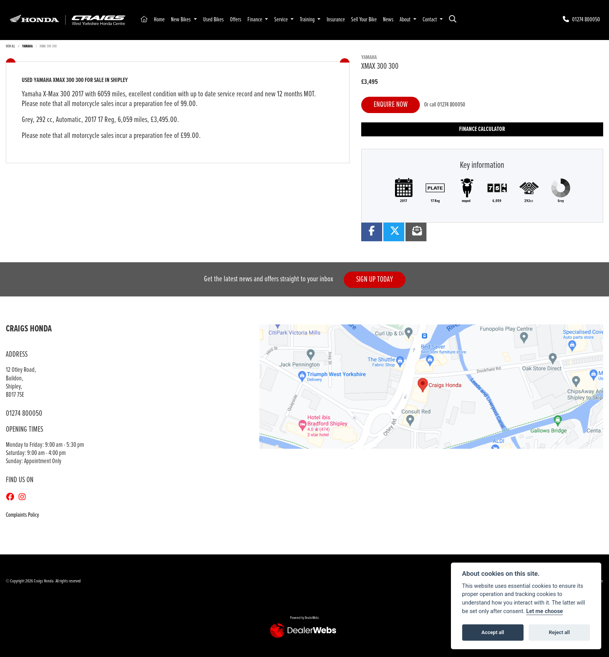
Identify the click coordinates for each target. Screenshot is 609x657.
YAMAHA (27, 46)
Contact (430, 20)
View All (10, 46)
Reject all (559, 632)
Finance (255, 20)
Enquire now (390, 104)
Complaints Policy (22, 515)
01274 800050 (451, 105)
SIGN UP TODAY (374, 279)
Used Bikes (213, 20)
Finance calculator (482, 129)
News (388, 20)
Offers (235, 20)
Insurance (336, 20)
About (406, 20)
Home (159, 20)
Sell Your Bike (364, 20)
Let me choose (544, 611)
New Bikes (181, 20)
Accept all (493, 632)
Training (308, 20)
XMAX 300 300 (48, 46)
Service (281, 20)
